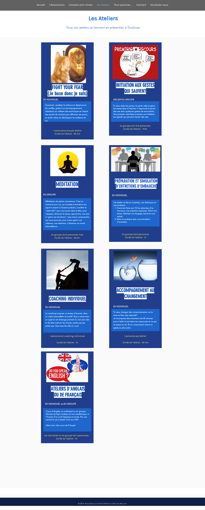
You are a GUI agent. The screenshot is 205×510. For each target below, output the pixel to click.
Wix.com (123, 503)
